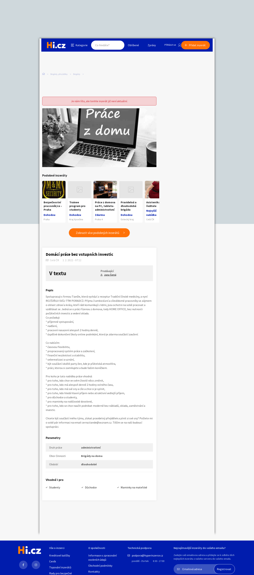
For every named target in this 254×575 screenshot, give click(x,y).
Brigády (76, 73)
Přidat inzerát (199, 46)
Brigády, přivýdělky (59, 73)
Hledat (114, 46)
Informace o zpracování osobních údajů (102, 557)
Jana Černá (110, 277)
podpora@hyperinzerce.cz (147, 555)
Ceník (52, 561)
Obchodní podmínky (100, 565)
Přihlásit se (167, 46)
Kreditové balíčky (59, 555)
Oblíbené (129, 46)
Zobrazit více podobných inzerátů (97, 236)
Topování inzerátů (60, 567)
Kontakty (94, 571)
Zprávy (148, 46)
